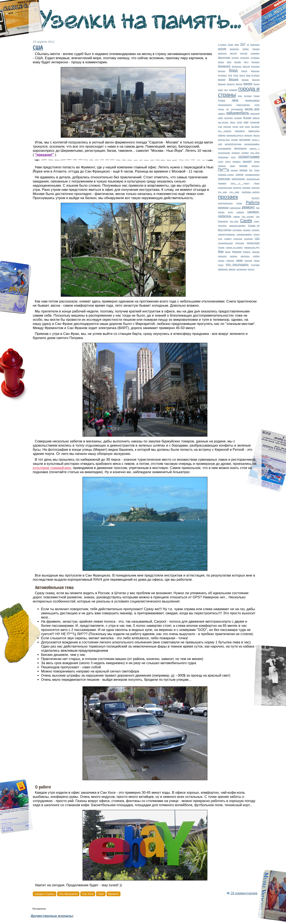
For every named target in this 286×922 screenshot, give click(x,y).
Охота (228, 161)
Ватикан (245, 80)
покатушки (224, 178)
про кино (222, 192)
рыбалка (240, 212)
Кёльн (232, 122)
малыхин (248, 135)
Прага (256, 183)
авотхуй (233, 53)
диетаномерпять (225, 105)
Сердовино (237, 230)
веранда (231, 84)
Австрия (243, 53)
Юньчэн (251, 269)
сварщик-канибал (237, 225)
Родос (230, 212)
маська (256, 135)
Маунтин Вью (224, 140)
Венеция (222, 84)
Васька (233, 79)
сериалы (247, 230)
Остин (220, 161)
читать (221, 265)
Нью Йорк (254, 153)
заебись (221, 114)
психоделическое (225, 203)
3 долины (222, 45)
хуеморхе (230, 261)
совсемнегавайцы (244, 234)
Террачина (239, 243)
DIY (243, 44)
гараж (220, 90)
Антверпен (244, 58)
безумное (256, 62)
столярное (248, 239)
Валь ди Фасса (252, 75)
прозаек (228, 197)
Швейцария (223, 269)
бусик (236, 75)
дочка (256, 105)
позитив (239, 174)
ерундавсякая (237, 109)
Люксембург (240, 131)
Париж (256, 161)
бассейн (237, 62)
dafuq (237, 45)
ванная (221, 79)
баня (229, 62)
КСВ (241, 126)
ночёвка (245, 153)
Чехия (257, 260)
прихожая (246, 188)
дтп (227, 109)
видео (247, 83)
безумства (236, 66)
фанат (228, 252)
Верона (239, 84)
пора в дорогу (240, 183)
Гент (226, 90)
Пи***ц (223, 170)
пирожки (243, 170)
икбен (220, 118)
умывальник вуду (251, 247)
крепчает (227, 127)
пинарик (234, 170)
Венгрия (255, 80)
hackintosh (255, 45)
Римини (221, 212)
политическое (238, 179)
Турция (221, 247)
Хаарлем (255, 252)
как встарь (223, 122)
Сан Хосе (234, 221)
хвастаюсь (245, 256)
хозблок (256, 256)
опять (233, 157)
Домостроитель (243, 105)
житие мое (252, 108)
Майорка (222, 135)
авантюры (222, 53)
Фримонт (246, 252)
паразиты (236, 161)
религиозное (235, 208)
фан (221, 251)
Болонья (221, 71)
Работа (252, 202)
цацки (239, 260)
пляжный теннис (226, 174)
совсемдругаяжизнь (226, 234)
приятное (255, 188)
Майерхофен (253, 131)
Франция (236, 251)
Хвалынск (222, 256)
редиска (223, 207)
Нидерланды (240, 148)
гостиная (248, 96)
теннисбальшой (225, 243)
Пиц (250, 170)
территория (253, 242)
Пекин (232, 166)
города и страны (44, 893)
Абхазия (255, 49)
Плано (256, 170)
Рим (257, 208)
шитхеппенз (241, 269)
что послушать (237, 264)
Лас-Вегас (255, 127)
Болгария (255, 66)
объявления (223, 157)
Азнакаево (255, 53)
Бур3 (230, 75)
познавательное (252, 175)
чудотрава (255, 265)
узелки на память (234, 247)
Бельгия (246, 66)
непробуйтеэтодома (233, 144)
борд (233, 70)
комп (246, 122)
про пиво (234, 192)
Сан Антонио (248, 217)
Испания (238, 118)
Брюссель (255, 71)
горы (240, 96)
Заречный (254, 113)
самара (236, 217)
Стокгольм (237, 239)
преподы (237, 187)
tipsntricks (234, 49)
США (257, 239)
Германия (233, 90)
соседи (256, 234)
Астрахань (255, 58)
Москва (234, 140)
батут (246, 62)
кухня (247, 127)
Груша (221, 100)
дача (235, 100)
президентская (225, 187)
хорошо (221, 261)
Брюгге (244, 71)
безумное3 (224, 66)
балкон (221, 62)
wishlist (245, 49)
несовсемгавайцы (251, 144)
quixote (222, 48)
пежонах (222, 166)
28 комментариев (244, 893)
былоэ (242, 75)
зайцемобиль (237, 113)
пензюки (243, 166)
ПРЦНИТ (255, 198)
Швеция (232, 269)
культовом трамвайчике (52, 468)
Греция (256, 96)
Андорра (235, 58)
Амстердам (224, 57)
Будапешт (222, 75)
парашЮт (247, 161)
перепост (255, 166)
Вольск (257, 84)
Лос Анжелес (224, 131)
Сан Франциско (68, 893)
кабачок (256, 118)
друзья (221, 109)
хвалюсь (233, 256)
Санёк (246, 220)
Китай (239, 122)
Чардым (248, 260)
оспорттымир (249, 157)
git (248, 45)
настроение (244, 139)
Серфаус (255, 230)
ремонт (248, 207)
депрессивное (252, 100)
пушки (239, 203)
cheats (230, 45)
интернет (228, 118)
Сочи (220, 239)
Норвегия (236, 153)
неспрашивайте (224, 148)
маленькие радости (235, 135)
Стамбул (227, 239)
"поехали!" (44, 155)
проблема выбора (250, 192)
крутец (235, 127)
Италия (247, 117)
